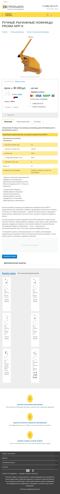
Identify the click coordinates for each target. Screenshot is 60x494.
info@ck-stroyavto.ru (39, 106)
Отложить (8, 107)
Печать (30, 37)
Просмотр (7, 280)
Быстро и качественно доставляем (30, 404)
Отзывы (37, 122)
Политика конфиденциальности (30, 489)
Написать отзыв (20, 81)
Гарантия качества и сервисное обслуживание (30, 423)
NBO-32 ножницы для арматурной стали (6, 365)
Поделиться (9, 115)
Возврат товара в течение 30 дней (30, 441)
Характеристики (23, 122)
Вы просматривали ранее (28, 273)
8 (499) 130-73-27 (38, 103)
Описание (8, 122)
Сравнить (15, 107)
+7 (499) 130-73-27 (50, 6)
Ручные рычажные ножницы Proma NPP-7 (35, 365)
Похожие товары (9, 273)
